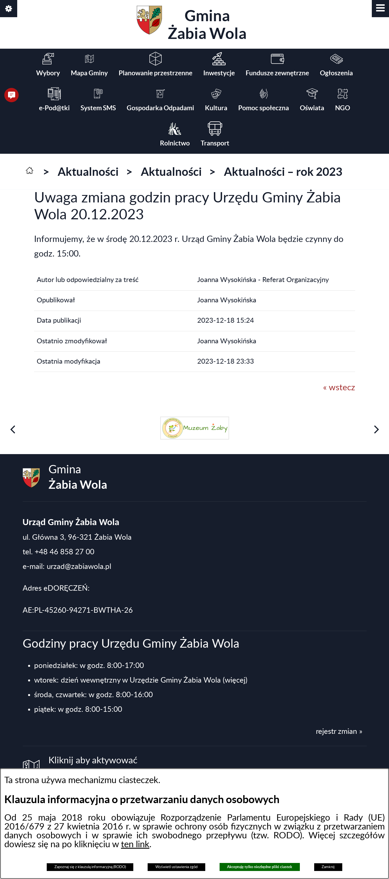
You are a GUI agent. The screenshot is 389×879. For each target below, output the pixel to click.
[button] (380, 8)
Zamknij (328, 867)
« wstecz (339, 387)
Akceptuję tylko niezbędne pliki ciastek (259, 867)
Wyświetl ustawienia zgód (176, 867)
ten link (135, 844)
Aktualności (88, 171)
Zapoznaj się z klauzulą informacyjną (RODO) (90, 867)
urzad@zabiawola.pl (79, 566)
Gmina (192, 24)
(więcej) (235, 680)
